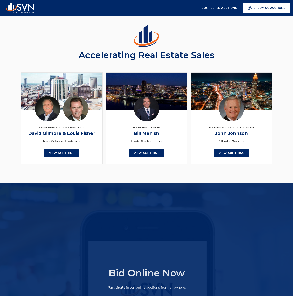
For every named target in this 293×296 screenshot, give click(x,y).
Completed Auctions (219, 7)
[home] (20, 7)
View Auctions (61, 153)
